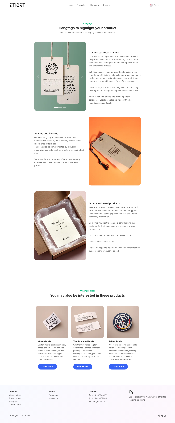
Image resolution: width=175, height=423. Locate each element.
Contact (106, 5)
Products (81, 5)
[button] (38, 76)
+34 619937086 (99, 398)
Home (70, 5)
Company (94, 5)
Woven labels (15, 395)
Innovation (53, 398)
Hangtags (13, 401)
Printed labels (15, 398)
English (155, 5)
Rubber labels (15, 404)
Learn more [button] (47, 366)
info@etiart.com (99, 401)
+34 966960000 (99, 395)
